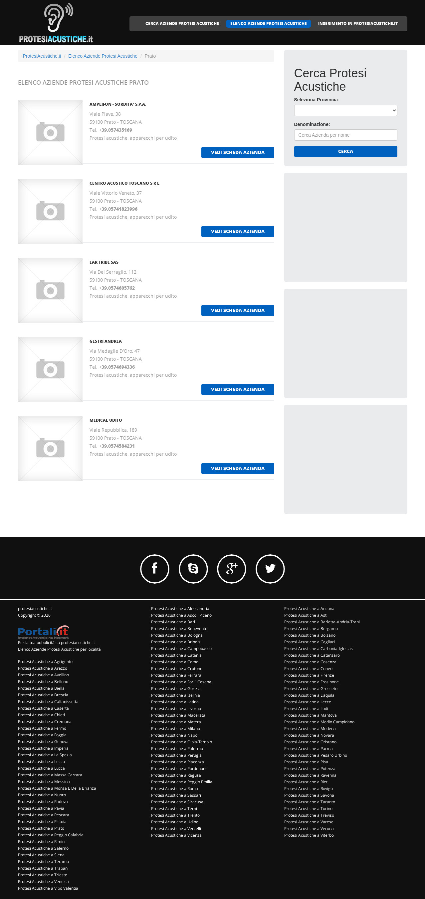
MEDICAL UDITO (106, 420)
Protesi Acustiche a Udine (174, 822)
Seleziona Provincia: (316, 99)
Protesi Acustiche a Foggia (42, 735)
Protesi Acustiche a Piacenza (177, 762)
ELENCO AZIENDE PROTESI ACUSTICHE (268, 23)
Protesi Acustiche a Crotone (176, 668)
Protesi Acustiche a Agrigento (45, 661)
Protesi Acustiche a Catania (176, 655)
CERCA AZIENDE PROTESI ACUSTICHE (182, 23)
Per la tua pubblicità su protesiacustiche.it (56, 642)
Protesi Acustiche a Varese (308, 822)
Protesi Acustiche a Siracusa (177, 802)
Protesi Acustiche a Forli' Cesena (181, 682)
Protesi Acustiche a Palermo (177, 748)
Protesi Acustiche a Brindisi (176, 642)
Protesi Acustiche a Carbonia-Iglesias (318, 648)
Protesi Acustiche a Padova (43, 801)
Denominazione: (312, 124)
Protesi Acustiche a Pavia (41, 808)
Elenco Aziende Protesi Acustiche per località (59, 649)
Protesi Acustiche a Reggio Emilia (181, 782)
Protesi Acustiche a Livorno (176, 708)
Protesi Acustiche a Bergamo (311, 628)
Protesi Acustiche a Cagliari (309, 642)
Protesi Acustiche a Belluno (43, 681)
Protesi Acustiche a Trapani (43, 868)
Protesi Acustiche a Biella (41, 688)
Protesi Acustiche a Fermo (42, 728)
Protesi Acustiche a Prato (41, 828)
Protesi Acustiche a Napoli (175, 735)
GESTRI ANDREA (106, 341)
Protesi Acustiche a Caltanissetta (48, 701)
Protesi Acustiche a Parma (308, 748)
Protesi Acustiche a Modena (310, 728)
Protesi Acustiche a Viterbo (309, 835)
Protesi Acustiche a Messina (44, 781)
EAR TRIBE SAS (104, 262)
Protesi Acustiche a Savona (309, 795)
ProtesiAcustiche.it (42, 56)
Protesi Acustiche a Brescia (43, 695)
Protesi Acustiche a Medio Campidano (319, 722)
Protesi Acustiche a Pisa (306, 762)
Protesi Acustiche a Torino (308, 808)
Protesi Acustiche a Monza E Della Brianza (57, 788)
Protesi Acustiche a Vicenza (176, 835)
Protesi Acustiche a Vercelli (176, 828)
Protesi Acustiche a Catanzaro (312, 655)
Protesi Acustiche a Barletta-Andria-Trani (322, 622)
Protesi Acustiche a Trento (175, 815)
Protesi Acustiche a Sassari (176, 795)
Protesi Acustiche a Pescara (43, 815)
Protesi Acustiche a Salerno (43, 848)
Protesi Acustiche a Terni (174, 808)
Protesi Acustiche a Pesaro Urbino (315, 755)
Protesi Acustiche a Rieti (306, 782)
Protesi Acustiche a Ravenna (310, 775)
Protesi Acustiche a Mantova (310, 715)
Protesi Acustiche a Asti (305, 615)
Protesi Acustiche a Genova (43, 741)
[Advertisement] (344, 224)
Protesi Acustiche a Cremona (45, 721)
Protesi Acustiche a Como (174, 662)
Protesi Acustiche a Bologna (177, 635)
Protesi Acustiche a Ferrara (176, 675)
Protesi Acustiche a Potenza (309, 768)
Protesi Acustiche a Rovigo (308, 788)
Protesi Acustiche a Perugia (176, 755)
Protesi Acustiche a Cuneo (308, 668)
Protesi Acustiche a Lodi (306, 708)
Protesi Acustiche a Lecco (41, 761)
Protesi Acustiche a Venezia (43, 881)
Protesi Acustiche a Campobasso (181, 648)
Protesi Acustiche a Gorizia (176, 688)
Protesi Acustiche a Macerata (178, 715)
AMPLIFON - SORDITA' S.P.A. (118, 104)
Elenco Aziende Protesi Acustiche (102, 56)
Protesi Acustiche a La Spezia (45, 755)
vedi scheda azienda (238, 152)
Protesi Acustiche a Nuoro (42, 795)
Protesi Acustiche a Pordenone (179, 768)
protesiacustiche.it (35, 608)
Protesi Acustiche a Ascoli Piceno (181, 615)
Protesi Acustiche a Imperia (43, 748)
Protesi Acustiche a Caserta (43, 708)
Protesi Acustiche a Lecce (307, 702)
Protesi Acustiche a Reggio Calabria (51, 835)
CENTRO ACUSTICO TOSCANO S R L (124, 183)
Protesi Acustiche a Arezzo (42, 668)
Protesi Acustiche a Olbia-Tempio (181, 742)
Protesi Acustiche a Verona (309, 828)
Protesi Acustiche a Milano (175, 728)
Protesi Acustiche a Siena (41, 855)
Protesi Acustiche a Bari (173, 622)
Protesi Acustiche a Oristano (310, 742)
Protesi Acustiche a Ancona (309, 608)
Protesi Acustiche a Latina (175, 702)
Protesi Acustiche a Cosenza (310, 662)
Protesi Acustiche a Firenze (309, 675)
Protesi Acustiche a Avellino (43, 675)
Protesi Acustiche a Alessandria (180, 608)
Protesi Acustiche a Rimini (42, 841)
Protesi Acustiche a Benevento (179, 628)
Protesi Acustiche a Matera (176, 722)
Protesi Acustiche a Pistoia (42, 821)
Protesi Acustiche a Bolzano (309, 635)
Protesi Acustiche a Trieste (42, 875)
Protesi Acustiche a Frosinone (311, 682)
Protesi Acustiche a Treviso (309, 815)
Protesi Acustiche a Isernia (175, 695)
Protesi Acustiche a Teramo (43, 861)
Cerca (345, 151)
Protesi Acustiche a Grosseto (310, 688)
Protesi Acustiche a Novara (309, 735)
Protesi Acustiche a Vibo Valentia (48, 888)
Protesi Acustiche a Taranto (309, 802)
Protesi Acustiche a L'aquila (309, 695)
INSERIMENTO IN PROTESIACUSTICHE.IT (358, 23)
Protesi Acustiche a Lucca (41, 768)
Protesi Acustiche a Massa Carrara (50, 775)
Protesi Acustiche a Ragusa (176, 775)
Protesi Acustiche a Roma (174, 788)
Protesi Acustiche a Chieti (41, 715)
